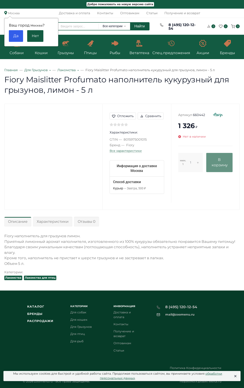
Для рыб (76, 341)
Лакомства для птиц (40, 277)
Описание (18, 221)
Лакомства (13, 277)
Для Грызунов (81, 326)
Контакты (120, 324)
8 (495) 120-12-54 (182, 27)
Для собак (78, 312)
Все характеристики (126, 150)
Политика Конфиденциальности (195, 368)
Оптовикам (122, 343)
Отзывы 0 (86, 221)
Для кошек (78, 319)
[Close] (235, 376)
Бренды (35, 314)
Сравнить (150, 116)
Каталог (35, 306)
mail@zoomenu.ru (180, 314)
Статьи (118, 350)
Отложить (123, 116)
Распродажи (40, 321)
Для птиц (77, 334)
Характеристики (53, 221)
